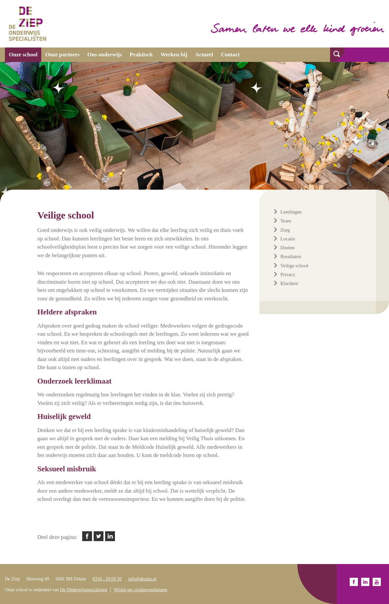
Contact (230, 54)
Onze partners (62, 54)
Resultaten (290, 256)
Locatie (287, 238)
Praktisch (141, 54)
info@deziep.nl (142, 578)
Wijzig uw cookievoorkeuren (140, 589)
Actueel (204, 54)
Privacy (287, 274)
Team (285, 220)
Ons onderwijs (104, 54)
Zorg (285, 230)
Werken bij (173, 54)
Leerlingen (291, 212)
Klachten (289, 283)
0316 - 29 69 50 (107, 578)
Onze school (23, 54)
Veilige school (294, 265)
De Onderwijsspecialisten (83, 589)
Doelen (287, 247)
